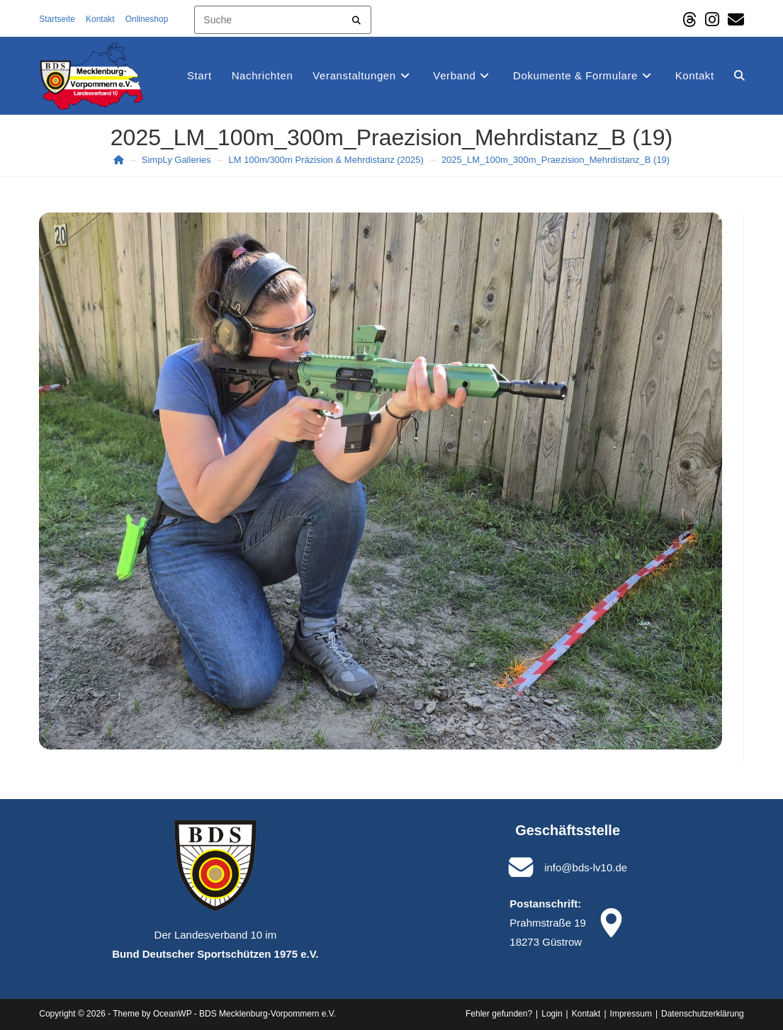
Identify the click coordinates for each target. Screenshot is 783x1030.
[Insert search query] (282, 20)
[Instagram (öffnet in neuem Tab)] (712, 19)
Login (551, 1014)
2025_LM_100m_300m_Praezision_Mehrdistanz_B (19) (555, 159)
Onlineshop (151, 19)
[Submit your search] (356, 18)
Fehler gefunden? (499, 1014)
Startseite (57, 19)
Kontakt (100, 19)
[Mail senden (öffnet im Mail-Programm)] (733, 19)
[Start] (118, 159)
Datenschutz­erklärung (702, 1014)
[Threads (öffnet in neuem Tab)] (689, 19)
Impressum (631, 1014)
